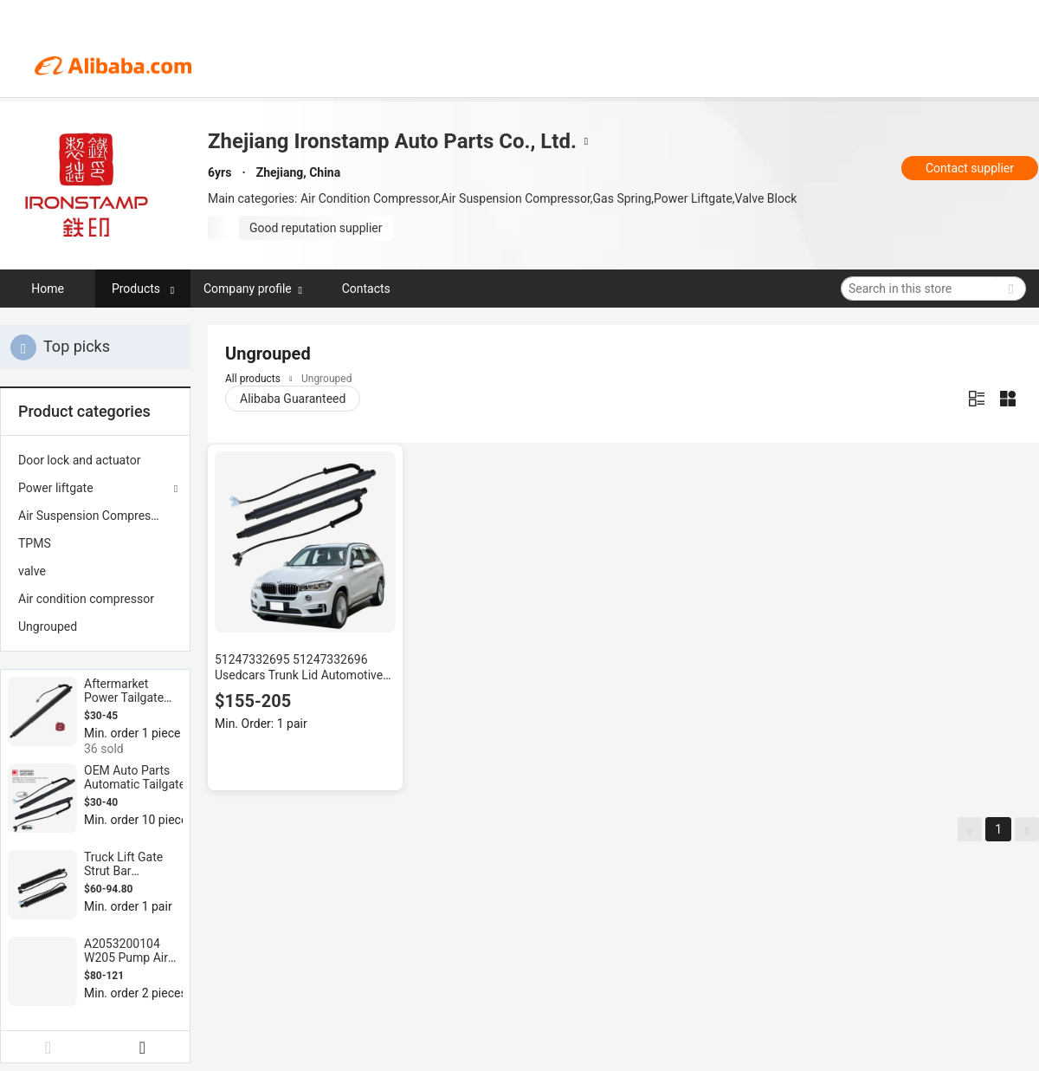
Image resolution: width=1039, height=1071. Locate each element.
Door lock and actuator (79, 460)
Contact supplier (970, 168)
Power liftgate (56, 488)
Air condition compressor (86, 599)
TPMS (34, 543)
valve (32, 571)
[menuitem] (95, 460)
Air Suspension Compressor (93, 516)
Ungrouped (47, 626)
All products (253, 379)
